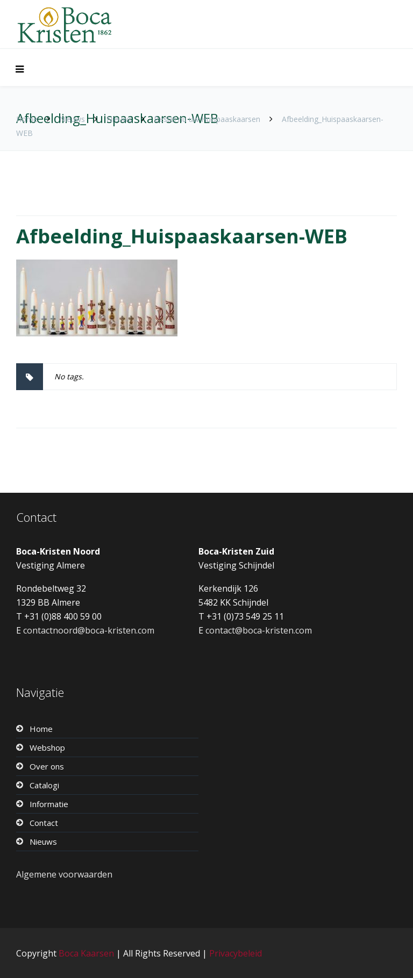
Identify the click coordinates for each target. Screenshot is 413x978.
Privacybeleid (235, 953)
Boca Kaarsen (86, 953)
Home (27, 119)
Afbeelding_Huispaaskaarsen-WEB (181, 236)
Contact (44, 822)
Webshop (47, 747)
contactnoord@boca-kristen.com (88, 630)
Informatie (49, 804)
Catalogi (44, 785)
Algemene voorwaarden (64, 874)
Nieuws (72, 119)
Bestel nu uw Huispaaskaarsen (207, 119)
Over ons (47, 766)
